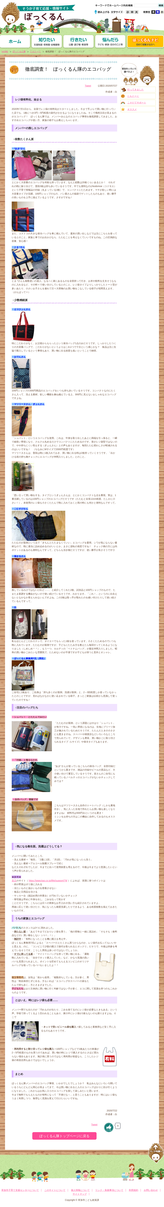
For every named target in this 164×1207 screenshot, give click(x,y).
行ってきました (135, 89)
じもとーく (35, 51)
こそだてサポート (136, 102)
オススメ (132, 109)
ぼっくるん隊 (19, 51)
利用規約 (133, 1190)
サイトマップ (80, 1194)
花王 (14, 880)
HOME (5, 51)
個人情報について (80, 1190)
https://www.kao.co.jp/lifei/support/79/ (48, 880)
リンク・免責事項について (109, 1190)
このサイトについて (54, 1190)
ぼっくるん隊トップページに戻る (64, 1136)
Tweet (88, 85)
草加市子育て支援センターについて (20, 1190)
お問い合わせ (151, 1190)
